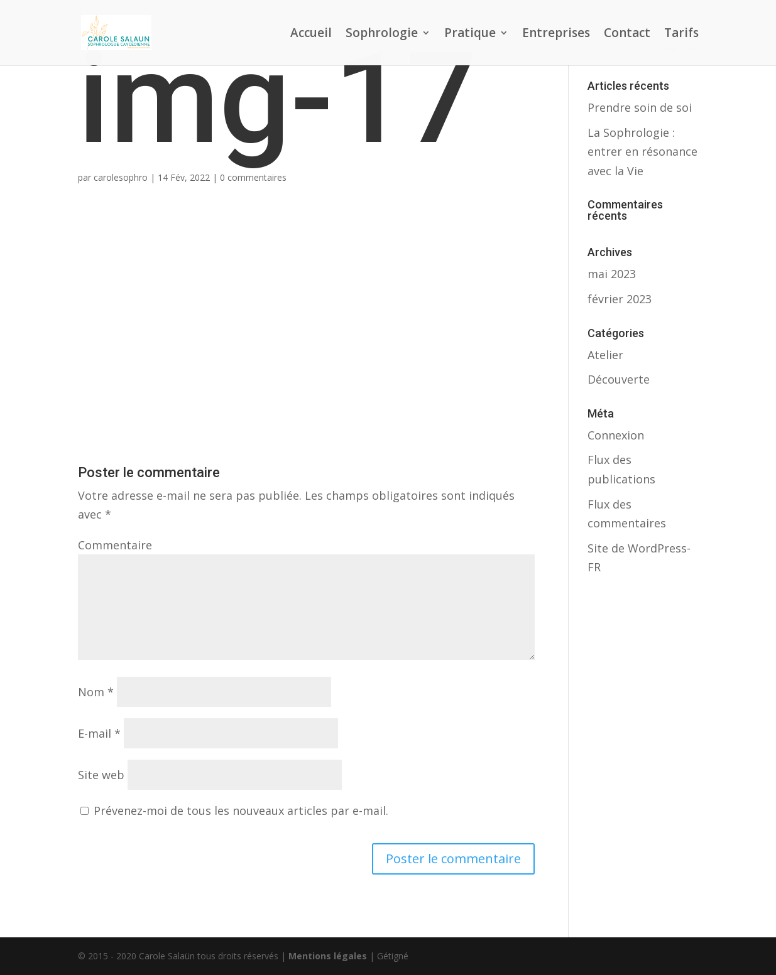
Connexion (615, 435)
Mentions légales (327, 956)
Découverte (618, 379)
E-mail (99, 733)
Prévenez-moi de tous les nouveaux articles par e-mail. (241, 810)
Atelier (605, 354)
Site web (101, 774)
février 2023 (619, 298)
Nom (96, 691)
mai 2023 (611, 273)
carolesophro (121, 177)
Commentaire (115, 544)
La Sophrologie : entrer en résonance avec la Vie (642, 151)
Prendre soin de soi (639, 107)
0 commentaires (253, 177)
